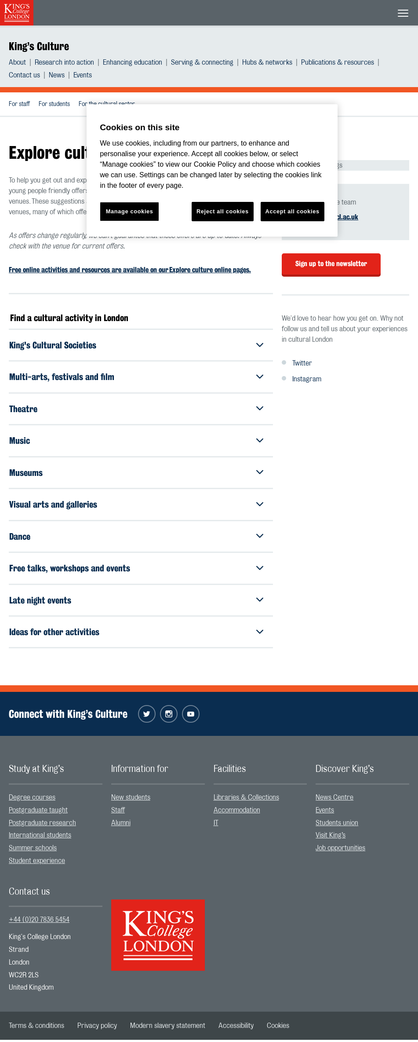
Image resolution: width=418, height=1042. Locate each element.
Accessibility (236, 1027)
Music (19, 441)
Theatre (23, 409)
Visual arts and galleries (53, 505)
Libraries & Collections (246, 799)
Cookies (278, 1027)
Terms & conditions (36, 1027)
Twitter (302, 363)
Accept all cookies (292, 211)
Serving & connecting (202, 62)
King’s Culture (39, 46)
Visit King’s (330, 837)
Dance (19, 537)
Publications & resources (337, 62)
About (17, 62)
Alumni (121, 825)
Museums (26, 473)
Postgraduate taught (38, 812)
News (57, 75)
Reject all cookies (222, 211)
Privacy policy (97, 1027)
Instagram (306, 379)
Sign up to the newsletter (331, 264)
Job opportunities (340, 850)
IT (216, 825)
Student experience (37, 863)
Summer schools (33, 850)
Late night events (40, 602)
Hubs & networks (267, 62)
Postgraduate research (42, 825)
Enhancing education (132, 62)
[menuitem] (22, 62)
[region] (212, 170)
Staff (118, 812)
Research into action (64, 62)
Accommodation (237, 812)
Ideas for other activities (54, 634)
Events (82, 75)
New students (130, 799)
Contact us (24, 75)
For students (54, 104)
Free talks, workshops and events (69, 569)
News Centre (334, 799)
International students (40, 837)
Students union (337, 825)
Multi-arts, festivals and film (61, 377)
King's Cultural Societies (52, 345)
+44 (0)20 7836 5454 (39, 922)
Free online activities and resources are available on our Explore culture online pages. (130, 270)
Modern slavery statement (167, 1027)
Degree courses (32, 799)
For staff (19, 104)
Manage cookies (129, 211)
